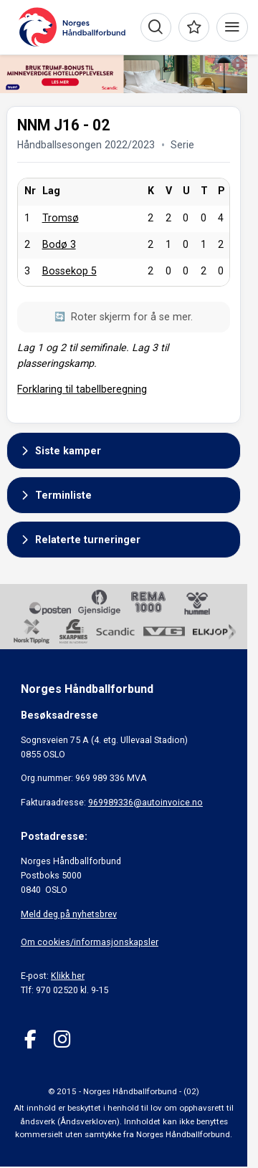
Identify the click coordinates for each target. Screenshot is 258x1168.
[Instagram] (62, 1039)
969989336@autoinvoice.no (145, 802)
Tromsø (60, 218)
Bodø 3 (59, 244)
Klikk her (68, 975)
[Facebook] (30, 1039)
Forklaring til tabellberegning (82, 389)
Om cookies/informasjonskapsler (89, 942)
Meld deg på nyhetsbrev (69, 914)
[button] (123, 450)
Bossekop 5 (69, 271)
